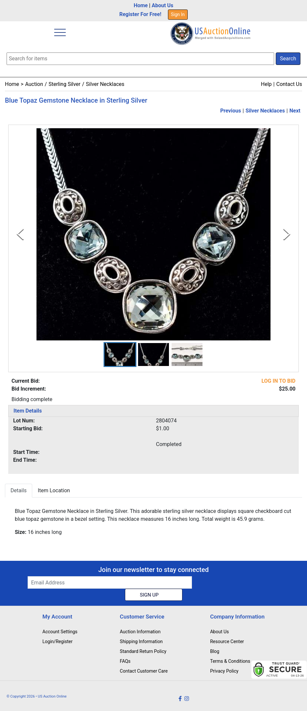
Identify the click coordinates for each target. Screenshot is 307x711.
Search (288, 58)
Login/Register (57, 641)
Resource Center (227, 641)
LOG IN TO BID (278, 381)
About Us (162, 5)
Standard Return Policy (143, 651)
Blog (214, 651)
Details (19, 491)
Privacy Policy (224, 671)
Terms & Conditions (230, 661)
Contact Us (289, 84)
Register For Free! (140, 14)
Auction (34, 84)
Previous (230, 111)
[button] (120, 354)
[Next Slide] (286, 234)
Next (295, 111)
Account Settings (59, 631)
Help (266, 84)
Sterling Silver (65, 84)
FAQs (125, 661)
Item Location (54, 491)
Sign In (178, 14)
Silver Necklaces (105, 84)
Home (141, 5)
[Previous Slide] (20, 234)
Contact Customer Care (144, 671)
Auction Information (140, 631)
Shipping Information (141, 641)
